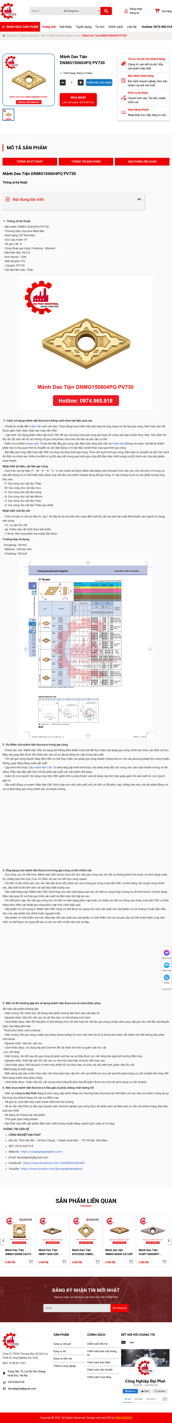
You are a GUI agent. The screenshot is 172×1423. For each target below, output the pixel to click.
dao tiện (33, 443)
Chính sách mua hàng (99, 1377)
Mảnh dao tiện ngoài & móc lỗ (64, 35)
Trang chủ (49, 27)
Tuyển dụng (83, 27)
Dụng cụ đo (59, 1351)
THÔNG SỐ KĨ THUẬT (29, 161)
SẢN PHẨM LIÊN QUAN (142, 161)
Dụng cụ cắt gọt (28, 35)
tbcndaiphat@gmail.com (22, 1388)
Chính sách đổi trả (97, 1343)
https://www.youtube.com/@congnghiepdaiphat (51, 1168)
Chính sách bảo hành (98, 1362)
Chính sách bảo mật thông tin (101, 1353)
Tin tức (99, 27)
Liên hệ (132, 27)
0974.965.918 (16, 1382)
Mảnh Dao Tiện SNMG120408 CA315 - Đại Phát (19, 1252)
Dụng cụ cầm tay (62, 1358)
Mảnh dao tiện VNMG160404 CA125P (119, 1252)
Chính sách (115, 27)
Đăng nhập (136, 8)
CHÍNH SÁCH (96, 1334)
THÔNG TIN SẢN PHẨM (85, 161)
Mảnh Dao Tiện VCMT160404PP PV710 (149, 1252)
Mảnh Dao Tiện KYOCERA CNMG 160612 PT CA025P (84, 1252)
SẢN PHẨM (61, 1334)
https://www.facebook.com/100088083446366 (53, 1163)
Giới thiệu (65, 27)
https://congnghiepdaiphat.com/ (41, 1151)
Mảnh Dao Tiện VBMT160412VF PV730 (48, 1252)
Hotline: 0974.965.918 (157, 27)
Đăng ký (134, 13)
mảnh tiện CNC (43, 767)
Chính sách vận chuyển (100, 1369)
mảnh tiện (35, 426)
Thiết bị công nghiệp (64, 1365)
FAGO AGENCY (123, 1417)
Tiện (43, 35)
